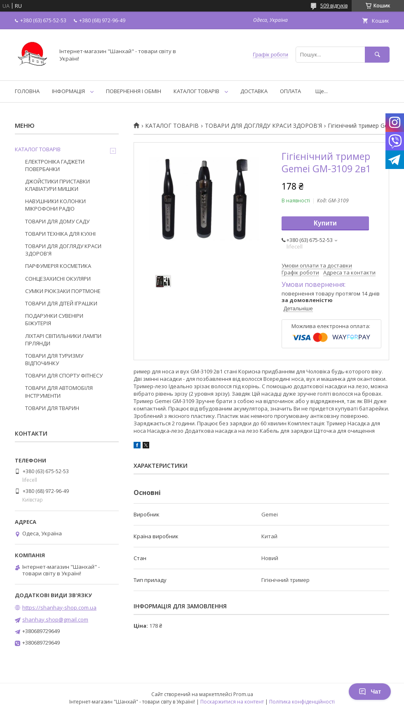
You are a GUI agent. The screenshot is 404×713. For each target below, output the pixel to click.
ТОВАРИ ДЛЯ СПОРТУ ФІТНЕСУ (64, 375)
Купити (325, 223)
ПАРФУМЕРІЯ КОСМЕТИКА (58, 266)
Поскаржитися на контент (232, 701)
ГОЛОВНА (27, 91)
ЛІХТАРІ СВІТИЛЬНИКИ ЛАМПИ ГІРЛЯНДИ (63, 339)
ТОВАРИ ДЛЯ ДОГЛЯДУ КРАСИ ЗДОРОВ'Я (263, 125)
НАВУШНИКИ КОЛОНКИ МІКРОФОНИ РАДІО (55, 204)
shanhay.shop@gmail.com (55, 619)
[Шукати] (377, 55)
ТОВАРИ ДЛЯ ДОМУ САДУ (57, 221)
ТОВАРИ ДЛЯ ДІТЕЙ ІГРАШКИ (61, 303)
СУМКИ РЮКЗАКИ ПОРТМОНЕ (63, 291)
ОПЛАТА (290, 91)
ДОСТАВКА (254, 91)
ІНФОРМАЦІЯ (68, 91)
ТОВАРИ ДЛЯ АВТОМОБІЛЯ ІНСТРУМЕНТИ (59, 391)
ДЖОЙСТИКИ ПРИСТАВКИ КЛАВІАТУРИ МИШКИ (57, 185)
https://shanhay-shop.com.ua (59, 607)
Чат (370, 691)
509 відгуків (334, 5)
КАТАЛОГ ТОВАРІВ (196, 91)
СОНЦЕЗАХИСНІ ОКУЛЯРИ (58, 278)
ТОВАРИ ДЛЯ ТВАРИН (52, 408)
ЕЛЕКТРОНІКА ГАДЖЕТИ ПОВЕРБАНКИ (55, 165)
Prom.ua (243, 694)
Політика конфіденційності (302, 701)
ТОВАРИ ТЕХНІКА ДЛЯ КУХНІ (60, 233)
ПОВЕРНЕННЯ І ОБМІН (133, 91)
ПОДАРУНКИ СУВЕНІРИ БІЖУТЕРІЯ (54, 319)
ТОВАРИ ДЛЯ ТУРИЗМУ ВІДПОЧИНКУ (54, 359)
